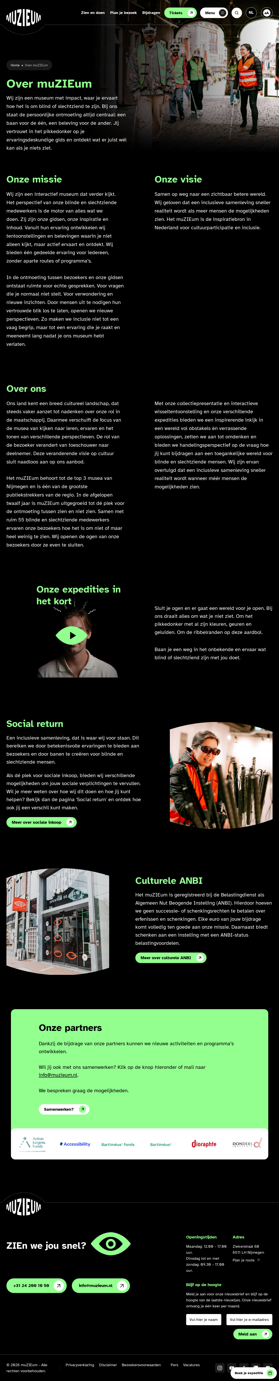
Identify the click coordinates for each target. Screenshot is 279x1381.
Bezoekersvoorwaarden (141, 1365)
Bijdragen (150, 12)
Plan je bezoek (122, 12)
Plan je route (246, 1260)
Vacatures (191, 1365)
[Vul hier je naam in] (203, 1319)
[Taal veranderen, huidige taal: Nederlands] (251, 12)
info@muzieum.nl (58, 1075)
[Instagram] (220, 1368)
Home (15, 65)
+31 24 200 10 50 (38, 1286)
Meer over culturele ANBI (172, 958)
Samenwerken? (65, 1109)
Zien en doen (91, 12)
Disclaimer (108, 1365)
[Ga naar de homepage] (23, 17)
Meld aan (253, 1334)
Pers (174, 1365)
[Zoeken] (236, 13)
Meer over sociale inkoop (43, 822)
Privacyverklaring (80, 1365)
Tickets (181, 13)
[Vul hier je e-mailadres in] (249, 1319)
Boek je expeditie (254, 1373)
